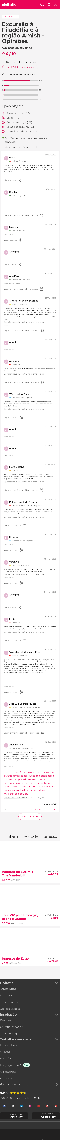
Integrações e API (11, 1065)
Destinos (5, 1020)
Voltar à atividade (10, 16)
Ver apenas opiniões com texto (21, 147)
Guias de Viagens (10, 1033)
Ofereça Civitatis (10, 1008)
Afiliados (5, 1051)
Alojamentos (8, 1071)
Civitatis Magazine (11, 1026)
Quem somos (8, 988)
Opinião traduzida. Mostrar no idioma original (24, 322)
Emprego (6, 1078)
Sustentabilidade (10, 1002)
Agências (5, 1058)
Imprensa (6, 995)
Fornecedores (8, 1045)
